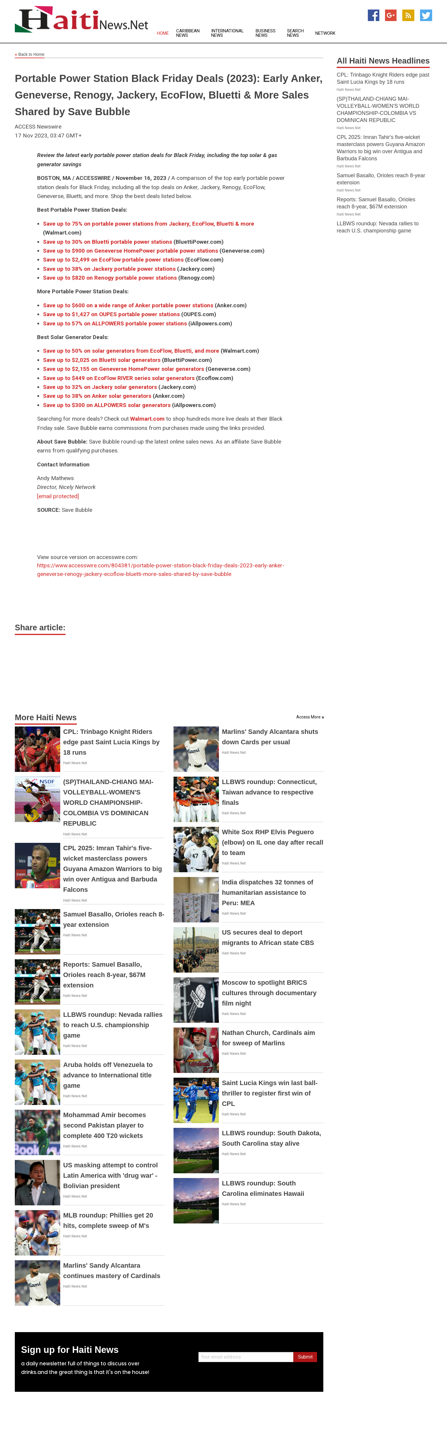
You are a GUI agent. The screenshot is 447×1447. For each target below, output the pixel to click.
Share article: (40, 627)
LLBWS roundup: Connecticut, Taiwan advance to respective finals (269, 792)
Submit (305, 1357)
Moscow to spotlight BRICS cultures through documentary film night (269, 993)
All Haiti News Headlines (383, 60)
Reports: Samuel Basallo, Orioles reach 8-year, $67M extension (104, 975)
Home (163, 33)
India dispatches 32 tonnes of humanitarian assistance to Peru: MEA (267, 892)
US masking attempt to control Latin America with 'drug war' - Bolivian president (110, 1175)
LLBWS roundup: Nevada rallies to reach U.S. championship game (113, 1025)
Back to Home (29, 55)
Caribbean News (188, 33)
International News (227, 33)
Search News (295, 33)
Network (325, 33)
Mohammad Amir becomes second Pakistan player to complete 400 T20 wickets (104, 1125)
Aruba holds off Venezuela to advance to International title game (108, 1075)
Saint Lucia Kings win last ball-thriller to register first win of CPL (270, 1093)
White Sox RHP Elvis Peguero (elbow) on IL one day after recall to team (272, 842)
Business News (266, 33)
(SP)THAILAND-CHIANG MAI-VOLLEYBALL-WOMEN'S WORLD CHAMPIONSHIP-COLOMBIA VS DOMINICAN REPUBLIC (108, 802)
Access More (308, 717)
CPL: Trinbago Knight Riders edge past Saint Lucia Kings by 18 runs (111, 742)
